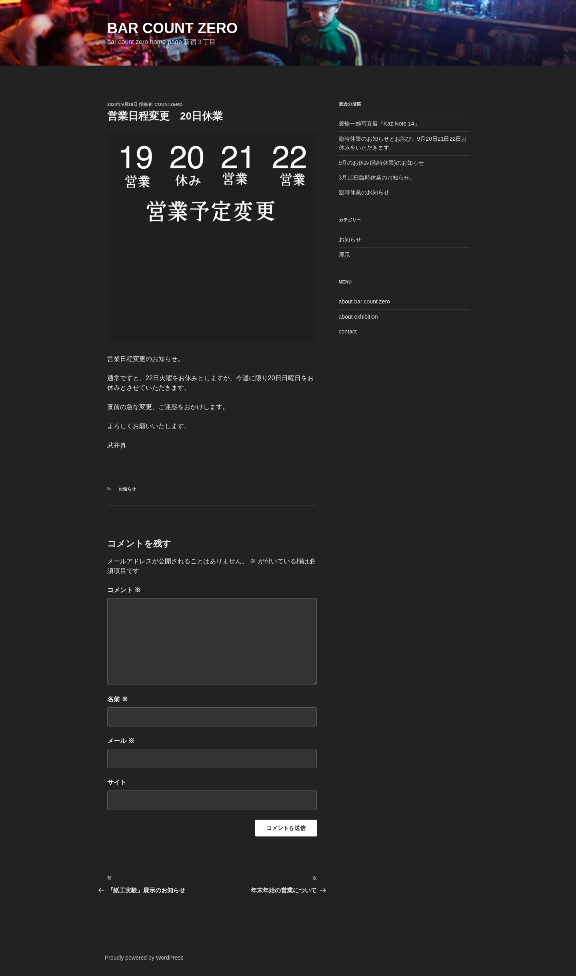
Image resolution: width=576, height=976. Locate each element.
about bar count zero (364, 301)
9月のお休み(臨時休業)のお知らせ (381, 163)
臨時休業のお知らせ (364, 192)
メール (120, 740)
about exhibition (358, 316)
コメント (124, 590)
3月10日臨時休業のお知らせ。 (377, 177)
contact (348, 331)
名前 (117, 699)
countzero (169, 104)
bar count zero (172, 28)
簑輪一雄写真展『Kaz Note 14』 (379, 123)
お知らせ (127, 489)
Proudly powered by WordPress (144, 957)
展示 (344, 254)
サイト (116, 782)
